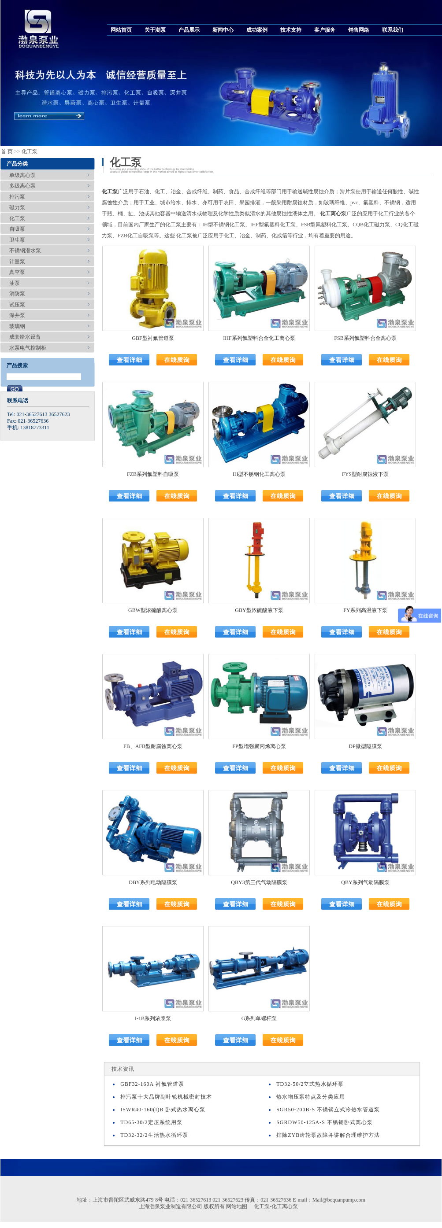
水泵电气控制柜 (27, 348)
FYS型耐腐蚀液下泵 (365, 474)
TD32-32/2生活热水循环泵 (154, 1135)
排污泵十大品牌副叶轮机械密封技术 (166, 1097)
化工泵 (29, 151)
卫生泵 (17, 240)
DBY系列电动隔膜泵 (153, 882)
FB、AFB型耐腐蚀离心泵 (152, 746)
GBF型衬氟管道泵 (153, 338)
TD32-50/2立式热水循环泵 (310, 1084)
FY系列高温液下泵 (365, 610)
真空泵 (17, 272)
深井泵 (17, 315)
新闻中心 (223, 30)
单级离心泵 (22, 175)
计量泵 (17, 261)
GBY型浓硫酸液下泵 (259, 610)
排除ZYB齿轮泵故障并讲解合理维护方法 (328, 1135)
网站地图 (236, 1206)
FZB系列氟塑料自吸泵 (153, 474)
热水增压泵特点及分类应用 (310, 1097)
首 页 (7, 151)
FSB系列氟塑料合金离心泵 (365, 338)
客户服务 (324, 30)
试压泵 (17, 305)
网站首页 (121, 30)
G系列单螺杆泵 (259, 1018)
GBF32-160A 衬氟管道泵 (152, 1084)
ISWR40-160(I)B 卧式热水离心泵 (162, 1109)
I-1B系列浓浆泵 (153, 1018)
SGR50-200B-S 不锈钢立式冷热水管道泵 (328, 1109)
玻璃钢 (17, 326)
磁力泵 (17, 207)
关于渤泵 (155, 30)
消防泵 (17, 294)
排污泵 (17, 197)
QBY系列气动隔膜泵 (365, 882)
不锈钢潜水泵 (25, 250)
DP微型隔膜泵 (365, 746)
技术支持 (290, 30)
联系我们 (392, 30)
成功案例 (256, 30)
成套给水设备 (25, 337)
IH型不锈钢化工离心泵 (259, 474)
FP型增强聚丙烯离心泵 (259, 746)
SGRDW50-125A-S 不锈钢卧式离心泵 (324, 1122)
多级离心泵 (22, 186)
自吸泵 (17, 229)
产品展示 (189, 30)
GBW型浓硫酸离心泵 (153, 610)
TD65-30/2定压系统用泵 (151, 1122)
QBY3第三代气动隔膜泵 (259, 882)
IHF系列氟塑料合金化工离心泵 (259, 338)
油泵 (14, 283)
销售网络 (358, 30)
